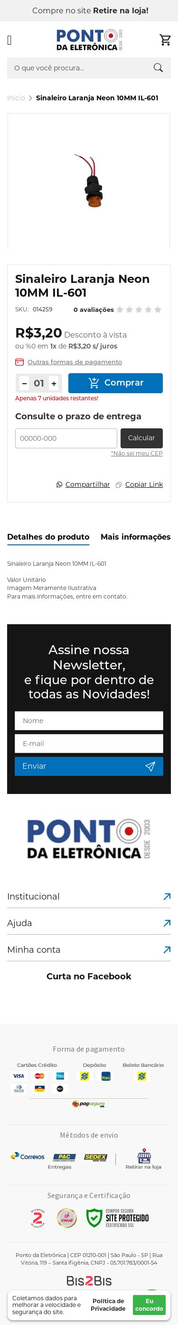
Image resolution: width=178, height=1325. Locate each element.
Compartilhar (88, 484)
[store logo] (89, 40)
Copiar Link (144, 484)
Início (16, 98)
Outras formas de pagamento (75, 362)
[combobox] (89, 68)
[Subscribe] (89, 766)
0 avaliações (94, 309)
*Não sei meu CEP (137, 453)
